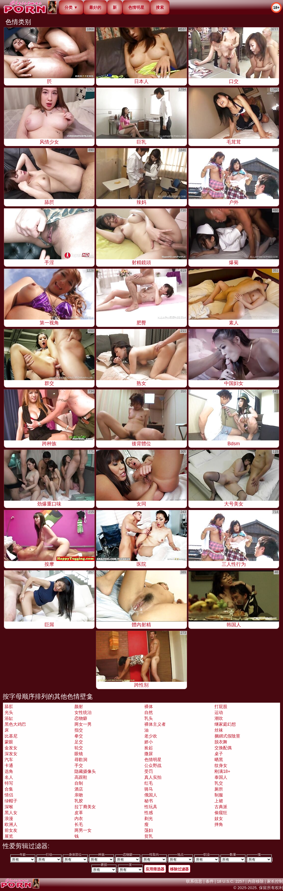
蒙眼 (9, 742)
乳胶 (78, 801)
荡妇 (148, 830)
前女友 (11, 830)
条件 (210, 881)
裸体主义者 (155, 724)
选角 (9, 771)
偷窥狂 (220, 812)
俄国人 (150, 795)
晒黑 (218, 759)
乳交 (218, 783)
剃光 (148, 818)
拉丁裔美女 (85, 806)
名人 (9, 777)
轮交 (78, 748)
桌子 (218, 753)
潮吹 (218, 718)
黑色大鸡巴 (15, 724)
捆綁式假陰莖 (227, 736)
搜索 (160, 7)
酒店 (78, 789)
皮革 (78, 812)
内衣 (78, 818)
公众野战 (152, 765)
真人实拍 (152, 777)
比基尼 (11, 736)
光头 (9, 712)
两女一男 (83, 724)
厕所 (218, 789)
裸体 (148, 706)
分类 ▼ (71, 7)
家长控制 (275, 881)
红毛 (148, 783)
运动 (218, 712)
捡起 (148, 748)
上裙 (218, 801)
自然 (148, 712)
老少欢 (150, 736)
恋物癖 (80, 718)
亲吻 (78, 795)
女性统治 (83, 712)
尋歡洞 (80, 759)
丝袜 (218, 730)
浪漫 (9, 818)
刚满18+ (222, 771)
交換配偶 (223, 748)
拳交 (78, 736)
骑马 (148, 789)
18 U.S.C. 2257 (230, 881)
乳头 (148, 718)
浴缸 (9, 718)
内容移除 (256, 881)
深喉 (9, 806)
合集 (9, 789)
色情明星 (136, 7)
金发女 (11, 748)
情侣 (9, 795)
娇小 (148, 742)
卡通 (9, 765)
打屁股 (220, 706)
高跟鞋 (80, 777)
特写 (9, 783)
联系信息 (194, 881)
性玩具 (150, 806)
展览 (9, 836)
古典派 (220, 806)
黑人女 (11, 812)
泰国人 (220, 777)
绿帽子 (11, 801)
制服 (218, 795)
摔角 (218, 824)
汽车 (9, 759)
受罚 (148, 771)
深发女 (11, 753)
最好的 (95, 7)
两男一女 (83, 830)
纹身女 (220, 765)
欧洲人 (11, 824)
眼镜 (78, 753)
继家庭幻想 (225, 724)
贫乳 (148, 836)
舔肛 (9, 706)
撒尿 (148, 753)
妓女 (218, 818)
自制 (78, 783)
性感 (148, 812)
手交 (78, 765)
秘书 (148, 801)
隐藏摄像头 (85, 771)
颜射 (78, 706)
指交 (78, 730)
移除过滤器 (179, 869)
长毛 (78, 824)
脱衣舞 (220, 742)
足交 (78, 742)
